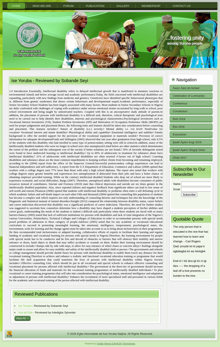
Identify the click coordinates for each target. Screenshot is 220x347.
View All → (22, 318)
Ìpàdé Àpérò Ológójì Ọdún (189, 150)
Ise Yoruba (24, 305)
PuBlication (95, 6)
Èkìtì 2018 (179, 119)
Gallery (122, 6)
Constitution (180, 111)
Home (16, 6)
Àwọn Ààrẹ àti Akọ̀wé (186, 88)
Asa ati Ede (25, 312)
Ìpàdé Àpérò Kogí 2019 (187, 142)
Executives (179, 134)
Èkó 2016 (179, 126)
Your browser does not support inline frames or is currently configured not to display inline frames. (191, 194)
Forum (68, 6)
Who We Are (42, 6)
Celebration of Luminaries (189, 95)
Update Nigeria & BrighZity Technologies (116, 343)
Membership (151, 6)
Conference (180, 103)
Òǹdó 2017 (180, 157)
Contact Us (182, 6)
